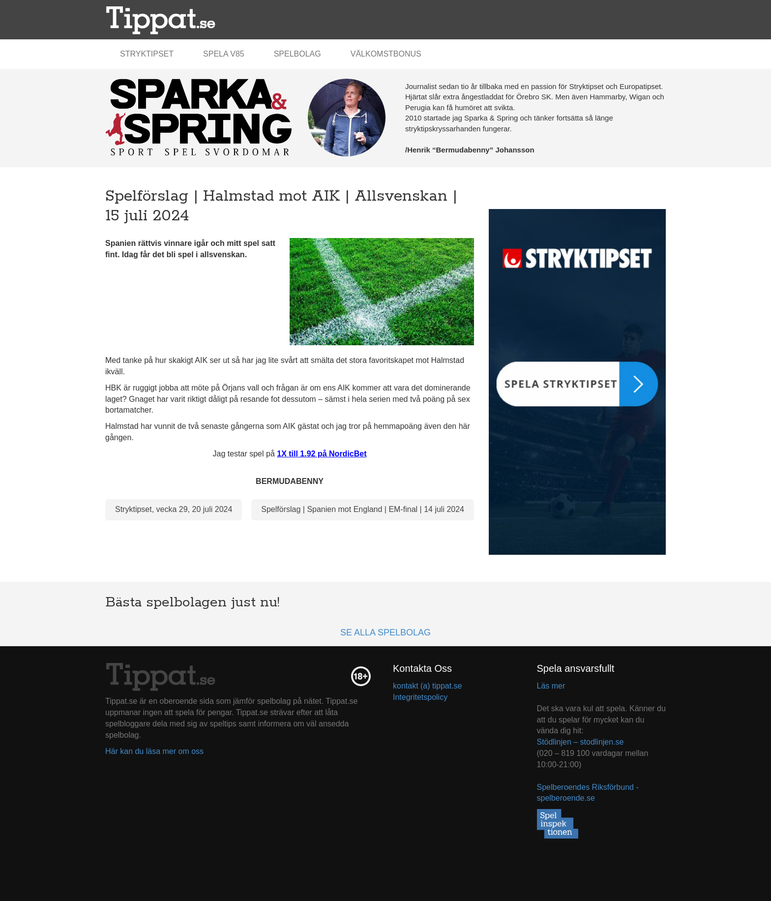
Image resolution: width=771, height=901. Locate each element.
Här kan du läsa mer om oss (154, 751)
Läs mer (551, 686)
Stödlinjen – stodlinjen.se (580, 742)
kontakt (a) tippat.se (427, 686)
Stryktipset (147, 54)
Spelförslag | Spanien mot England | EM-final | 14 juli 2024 (362, 509)
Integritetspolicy (420, 697)
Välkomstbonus (386, 54)
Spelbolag (297, 54)
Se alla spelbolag (385, 632)
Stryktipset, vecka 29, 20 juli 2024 (173, 509)
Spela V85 (223, 54)
